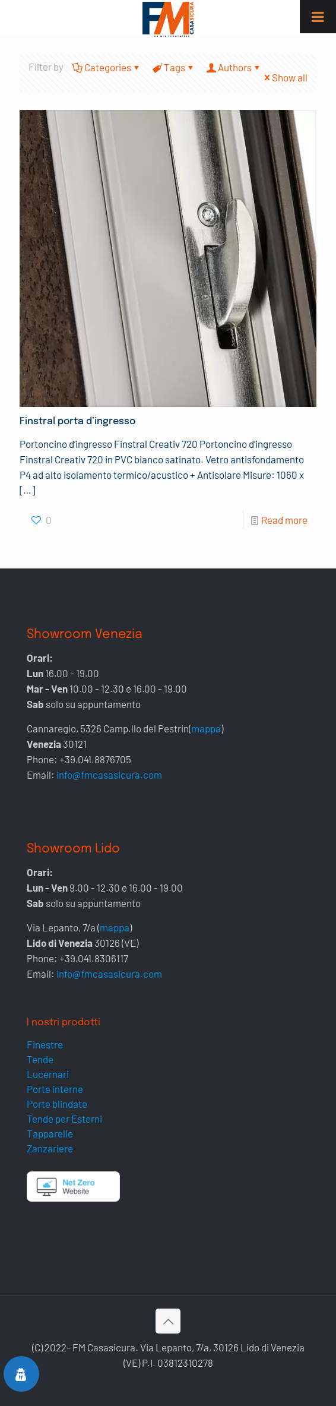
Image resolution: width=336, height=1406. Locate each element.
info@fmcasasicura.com (109, 775)
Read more (284, 520)
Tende (40, 1059)
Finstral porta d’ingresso (77, 421)
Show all (285, 77)
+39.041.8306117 (93, 958)
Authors (234, 67)
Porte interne (55, 1089)
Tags (173, 67)
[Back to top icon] (168, 1321)
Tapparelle (50, 1133)
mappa (206, 728)
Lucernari (48, 1074)
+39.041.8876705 (95, 759)
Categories (106, 67)
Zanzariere (50, 1148)
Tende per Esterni (64, 1118)
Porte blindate (57, 1104)
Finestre (45, 1044)
